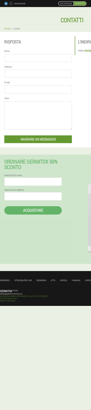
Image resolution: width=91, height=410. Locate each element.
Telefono (8, 66)
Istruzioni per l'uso (23, 280)
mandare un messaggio (38, 139)
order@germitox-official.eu (11, 294)
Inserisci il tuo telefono (14, 190)
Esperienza (5, 280)
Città (53, 280)
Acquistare (33, 210)
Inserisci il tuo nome (13, 175)
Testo (6, 98)
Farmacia (76, 280)
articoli (63, 280)
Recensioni (41, 280)
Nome (7, 50)
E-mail (7, 82)
